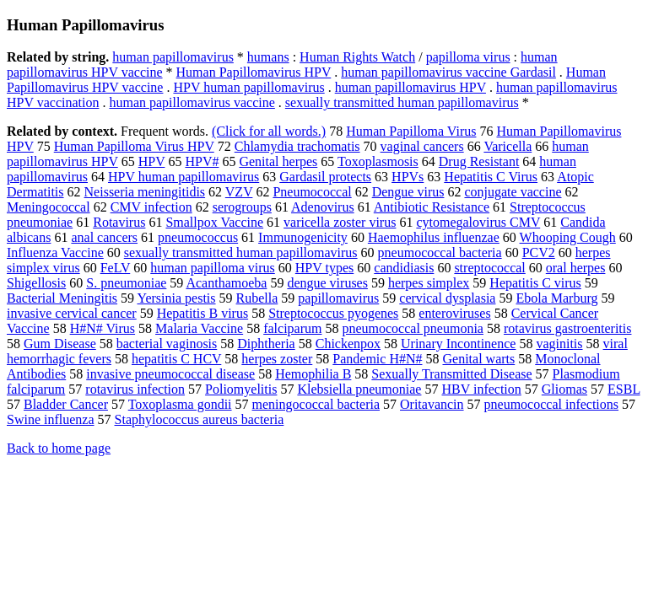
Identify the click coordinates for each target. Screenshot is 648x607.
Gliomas (564, 389)
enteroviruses (454, 313)
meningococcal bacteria (316, 404)
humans (268, 57)
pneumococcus (198, 237)
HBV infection (481, 389)
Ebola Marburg (556, 298)
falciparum (292, 328)
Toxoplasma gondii (180, 404)
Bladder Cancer (66, 404)
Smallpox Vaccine (214, 222)
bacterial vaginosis (167, 343)
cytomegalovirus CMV (478, 222)
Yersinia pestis (176, 298)
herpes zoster (276, 359)
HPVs (408, 176)
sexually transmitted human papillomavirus (402, 102)
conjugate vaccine (512, 192)
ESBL (624, 389)
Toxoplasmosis (378, 161)
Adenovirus (322, 207)
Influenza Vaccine (55, 252)
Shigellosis (36, 283)
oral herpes (576, 268)
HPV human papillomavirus (248, 87)
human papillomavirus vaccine (191, 102)
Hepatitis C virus (534, 283)
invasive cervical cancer (72, 313)
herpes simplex (428, 283)
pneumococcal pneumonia (412, 328)
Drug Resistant (479, 161)
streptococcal (489, 268)
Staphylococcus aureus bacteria (199, 419)
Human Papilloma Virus (411, 131)
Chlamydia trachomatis (297, 146)
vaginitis (559, 343)
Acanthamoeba (226, 283)
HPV (151, 161)
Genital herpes (278, 161)
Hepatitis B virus (202, 313)
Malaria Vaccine (199, 328)
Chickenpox (348, 343)
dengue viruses (327, 283)
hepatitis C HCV (176, 359)
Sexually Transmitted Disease (451, 374)
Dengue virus (408, 192)
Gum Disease (60, 343)
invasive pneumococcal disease (170, 374)
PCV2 (538, 252)
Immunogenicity (303, 237)
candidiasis (404, 268)
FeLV (115, 268)
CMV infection (151, 207)
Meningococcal (48, 207)
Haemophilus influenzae (434, 237)
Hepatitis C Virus (490, 176)
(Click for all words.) (269, 131)
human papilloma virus (212, 268)
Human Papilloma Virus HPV (134, 146)
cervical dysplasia (447, 298)
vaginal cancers (422, 146)
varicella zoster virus (340, 222)
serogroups (242, 207)
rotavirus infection (135, 389)
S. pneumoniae (126, 283)
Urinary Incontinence (458, 343)
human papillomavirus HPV (410, 87)
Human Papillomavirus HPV (254, 72)
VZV (239, 192)
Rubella (257, 298)
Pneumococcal (312, 192)
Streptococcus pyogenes (333, 313)
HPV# (202, 161)
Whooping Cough (568, 237)
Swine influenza (50, 419)
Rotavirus (119, 222)
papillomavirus (338, 298)
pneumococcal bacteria (440, 252)
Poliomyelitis (241, 389)
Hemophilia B (313, 374)
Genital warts (478, 359)
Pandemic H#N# (377, 359)
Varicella (507, 146)
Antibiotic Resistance (431, 207)
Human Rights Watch (357, 57)
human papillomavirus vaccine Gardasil (448, 72)
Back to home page (59, 448)
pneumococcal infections (551, 404)
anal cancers (104, 237)
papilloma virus (468, 57)
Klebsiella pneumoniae (359, 389)
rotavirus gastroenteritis (568, 328)
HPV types (324, 268)
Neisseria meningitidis (145, 192)
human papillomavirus (173, 57)
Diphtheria (265, 343)
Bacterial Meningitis (62, 298)
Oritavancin (432, 404)
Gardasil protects (325, 176)
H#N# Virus (102, 328)
